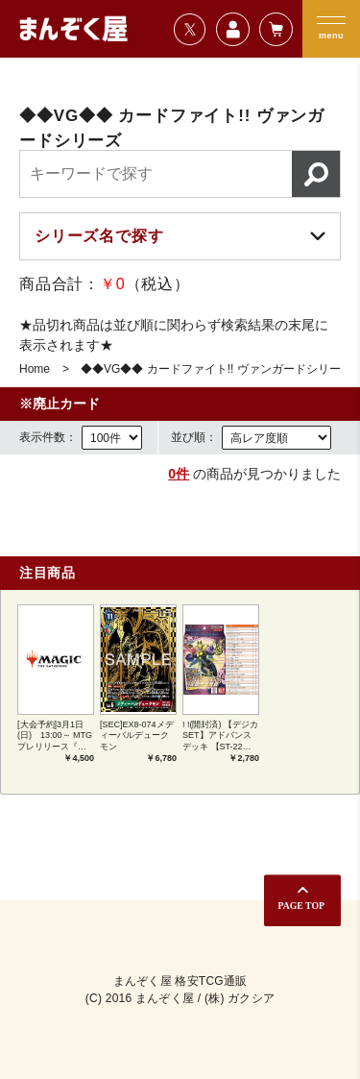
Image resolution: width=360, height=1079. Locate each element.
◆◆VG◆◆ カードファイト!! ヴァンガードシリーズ (216, 369)
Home (34, 369)
